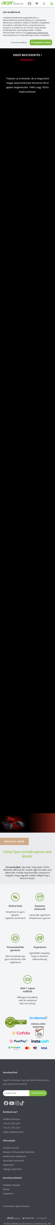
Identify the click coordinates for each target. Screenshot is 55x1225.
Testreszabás (19, 42)
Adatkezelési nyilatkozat (14, 1156)
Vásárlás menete (11, 1147)
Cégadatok (8, 1193)
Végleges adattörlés (12, 1169)
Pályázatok (8, 1164)
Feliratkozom (38, 1093)
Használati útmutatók (13, 1160)
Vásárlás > (27, 60)
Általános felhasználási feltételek (18, 1152)
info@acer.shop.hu (11, 1119)
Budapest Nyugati (11, 1185)
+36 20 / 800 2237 (11, 1123)
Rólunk (6, 1189)
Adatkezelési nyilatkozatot (37, 32)
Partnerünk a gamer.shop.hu (16, 1206)
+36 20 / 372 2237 (11, 1127)
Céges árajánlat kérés (13, 1131)
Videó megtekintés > (27, 55)
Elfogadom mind (41, 42)
